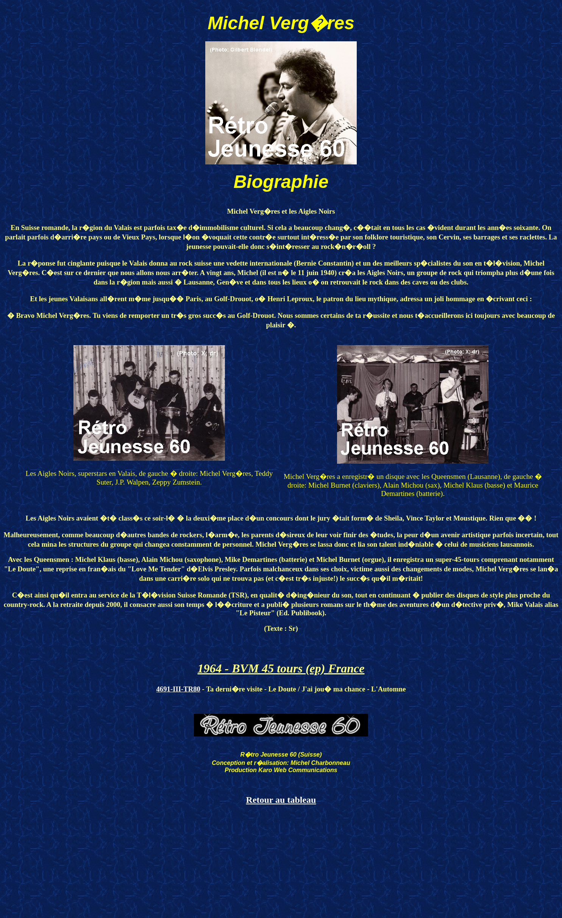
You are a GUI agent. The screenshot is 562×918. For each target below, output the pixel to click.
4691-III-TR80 (178, 689)
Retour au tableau (281, 800)
